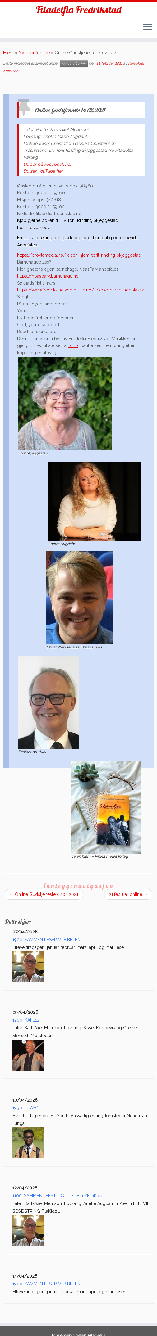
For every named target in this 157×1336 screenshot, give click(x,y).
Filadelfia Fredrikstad (78, 9)
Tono (73, 345)
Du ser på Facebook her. (47, 164)
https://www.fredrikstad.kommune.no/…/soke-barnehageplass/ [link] (80, 289)
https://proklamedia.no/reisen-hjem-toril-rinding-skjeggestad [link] (79, 255)
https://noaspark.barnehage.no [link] (48, 275)
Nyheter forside (34, 52)
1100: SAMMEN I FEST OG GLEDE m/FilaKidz (57, 1195)
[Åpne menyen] (147, 27)
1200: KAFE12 (25, 1020)
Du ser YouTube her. (43, 171)
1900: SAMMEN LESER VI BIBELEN (46, 939)
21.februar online (128, 894)
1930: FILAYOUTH (30, 1107)
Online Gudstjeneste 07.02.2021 (43, 894)
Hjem (8, 52)
